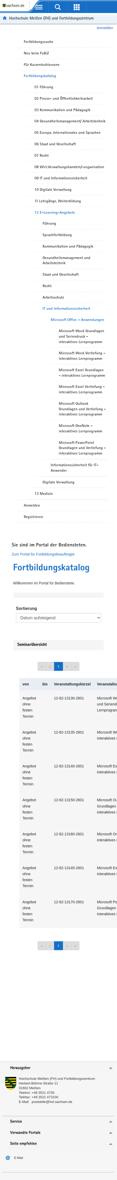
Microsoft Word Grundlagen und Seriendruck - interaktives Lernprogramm (81, 336)
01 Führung (43, 87)
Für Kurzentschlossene (42, 64)
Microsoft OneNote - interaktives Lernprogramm (80, 428)
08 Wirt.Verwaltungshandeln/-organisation (69, 167)
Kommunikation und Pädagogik (68, 246)
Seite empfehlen (23, 1144)
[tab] (58, 1068)
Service (16, 1122)
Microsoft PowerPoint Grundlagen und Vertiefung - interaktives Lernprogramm (82, 448)
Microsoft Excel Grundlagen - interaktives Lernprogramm (82, 373)
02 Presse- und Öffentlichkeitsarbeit (63, 98)
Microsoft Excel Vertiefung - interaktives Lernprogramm (82, 389)
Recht (47, 285)
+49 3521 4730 (43, 1093)
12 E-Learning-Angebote (54, 212)
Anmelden (105, 28)
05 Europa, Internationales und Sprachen (67, 132)
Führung (49, 223)
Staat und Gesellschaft (61, 274)
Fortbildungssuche (38, 41)
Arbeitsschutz (53, 297)
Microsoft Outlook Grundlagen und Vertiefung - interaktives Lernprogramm (82, 409)
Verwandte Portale (25, 1133)
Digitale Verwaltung (58, 482)
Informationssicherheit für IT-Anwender (74, 468)
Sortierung (26, 608)
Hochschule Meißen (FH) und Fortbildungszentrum (51, 18)
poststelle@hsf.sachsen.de (52, 1102)
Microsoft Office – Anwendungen (77, 319)
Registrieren (33, 516)
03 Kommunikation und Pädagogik (62, 110)
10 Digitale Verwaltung (53, 189)
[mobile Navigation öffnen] (38, 7)
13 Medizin (43, 493)
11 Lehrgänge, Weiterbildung (57, 201)
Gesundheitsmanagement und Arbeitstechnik (66, 260)
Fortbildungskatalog (40, 75)
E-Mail (18, 1158)
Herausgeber (20, 1068)
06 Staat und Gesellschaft (55, 144)
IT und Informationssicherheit (66, 308)
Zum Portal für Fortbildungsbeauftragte (43, 554)
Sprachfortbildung (57, 234)
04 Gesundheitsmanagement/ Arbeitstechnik (70, 121)
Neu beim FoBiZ (36, 53)
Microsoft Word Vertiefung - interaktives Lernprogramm (82, 356)
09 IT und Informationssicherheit (60, 178)
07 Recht (41, 155)
